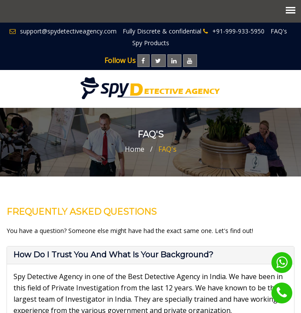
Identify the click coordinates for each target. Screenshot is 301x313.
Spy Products (150, 43)
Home (134, 149)
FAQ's (279, 31)
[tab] (150, 255)
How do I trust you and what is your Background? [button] (113, 255)
